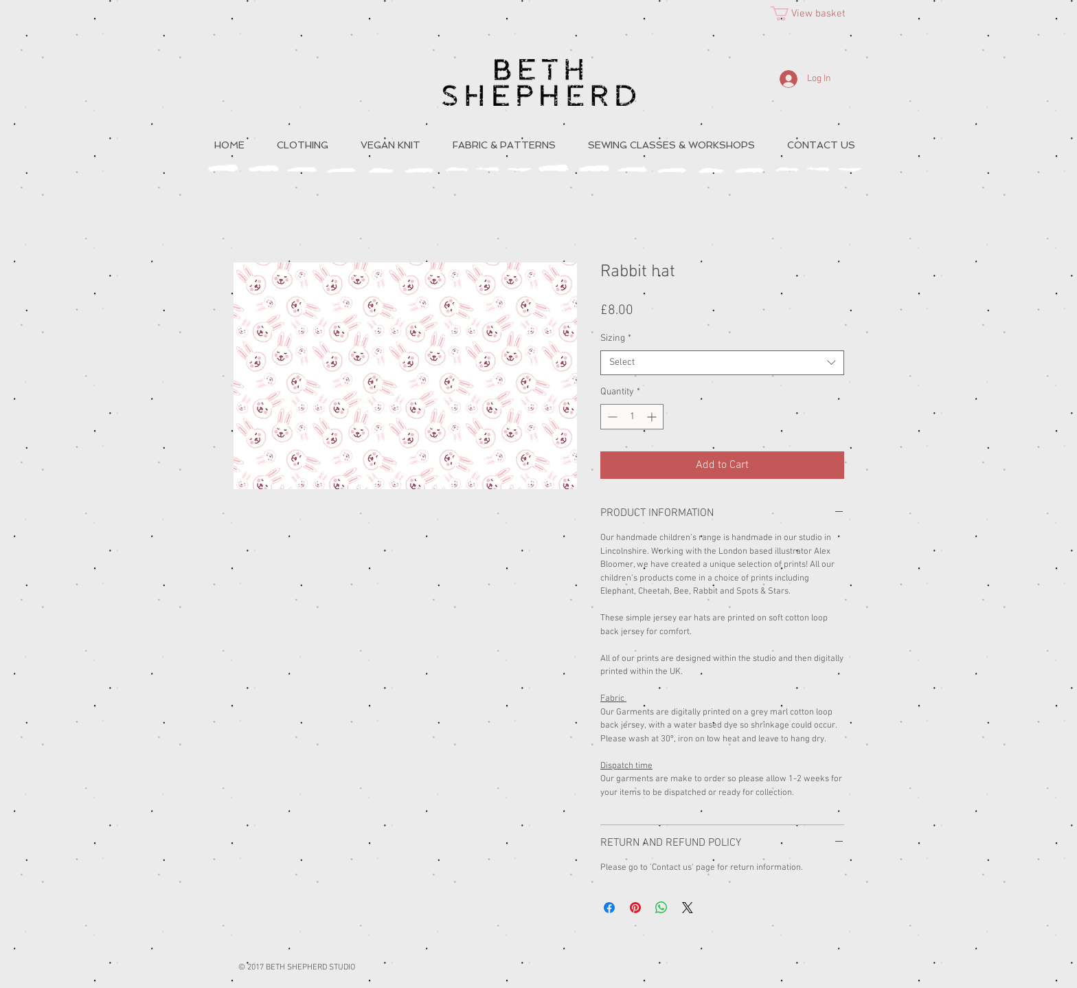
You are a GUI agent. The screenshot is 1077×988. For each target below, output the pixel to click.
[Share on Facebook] (609, 907)
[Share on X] (687, 907)
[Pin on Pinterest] (635, 907)
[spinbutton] (632, 417)
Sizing (615, 338)
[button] (816, 13)
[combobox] (722, 362)
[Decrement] (611, 417)
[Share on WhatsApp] (661, 907)
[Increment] (652, 417)
